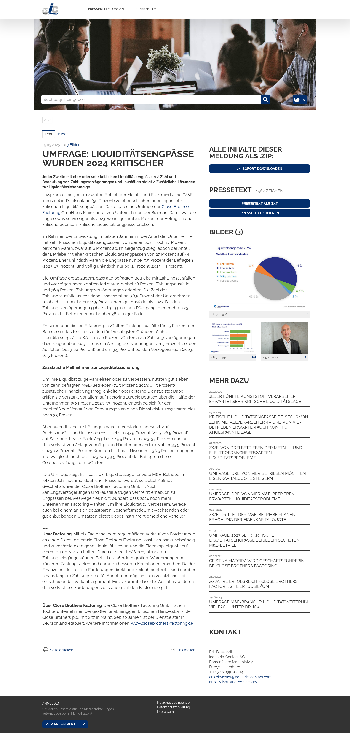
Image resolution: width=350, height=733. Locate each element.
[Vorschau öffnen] (259, 275)
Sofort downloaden (259, 169)
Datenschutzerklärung (173, 707)
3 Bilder (73, 145)
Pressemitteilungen (106, 9)
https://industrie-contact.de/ (233, 682)
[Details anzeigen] (306, 314)
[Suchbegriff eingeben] (155, 99)
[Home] (50, 9)
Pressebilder (146, 9)
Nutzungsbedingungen (174, 702)
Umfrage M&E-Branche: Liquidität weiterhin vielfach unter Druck (258, 604)
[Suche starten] (265, 99)
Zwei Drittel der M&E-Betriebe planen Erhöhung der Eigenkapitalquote (252, 517)
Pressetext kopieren (259, 213)
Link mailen (185, 650)
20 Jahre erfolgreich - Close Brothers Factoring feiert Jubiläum (253, 584)
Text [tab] (48, 134)
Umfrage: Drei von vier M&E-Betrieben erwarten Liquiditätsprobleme (252, 496)
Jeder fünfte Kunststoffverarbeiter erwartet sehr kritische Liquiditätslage (255, 399)
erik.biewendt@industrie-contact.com (240, 677)
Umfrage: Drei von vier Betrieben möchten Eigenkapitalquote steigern (257, 476)
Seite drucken (61, 650)
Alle (47, 120)
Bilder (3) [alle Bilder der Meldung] (226, 232)
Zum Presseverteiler (65, 724)
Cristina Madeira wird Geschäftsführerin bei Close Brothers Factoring (256, 563)
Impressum (165, 712)
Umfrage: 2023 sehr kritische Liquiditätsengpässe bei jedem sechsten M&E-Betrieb (254, 540)
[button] (300, 99)
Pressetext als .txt (260, 203)
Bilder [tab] (63, 134)
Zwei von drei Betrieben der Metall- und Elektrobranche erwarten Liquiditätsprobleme (255, 452)
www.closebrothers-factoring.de (162, 623)
